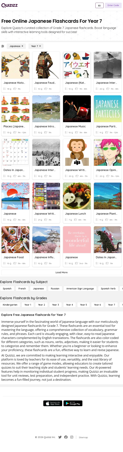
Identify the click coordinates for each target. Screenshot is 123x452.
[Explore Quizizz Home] (9, 5)
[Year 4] (69, 304)
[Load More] (61, 272)
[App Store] (52, 403)
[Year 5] (83, 304)
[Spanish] (7, 288)
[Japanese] (16, 46)
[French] (22, 288)
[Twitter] (60, 437)
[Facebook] (66, 437)
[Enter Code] (113, 5)
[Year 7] (35, 46)
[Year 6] (97, 304)
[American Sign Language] (80, 288)
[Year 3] (55, 304)
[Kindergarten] (10, 304)
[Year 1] (28, 304)
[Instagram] (71, 437)
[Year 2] (41, 304)
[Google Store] (73, 403)
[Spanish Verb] (108, 288)
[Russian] (55, 288)
